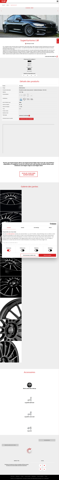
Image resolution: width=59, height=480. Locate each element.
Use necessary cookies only (29, 255)
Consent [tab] (9, 227)
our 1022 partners (10, 233)
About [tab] (50, 227)
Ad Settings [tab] (36, 227)
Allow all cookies (47, 255)
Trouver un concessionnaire (26, 118)
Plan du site (12, 476)
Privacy (46, 476)
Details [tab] (22, 227)
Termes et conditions (40, 476)
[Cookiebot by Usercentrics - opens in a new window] (50, 224)
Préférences (17, 476)
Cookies (22, 476)
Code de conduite (27, 476)
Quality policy (34, 476)
